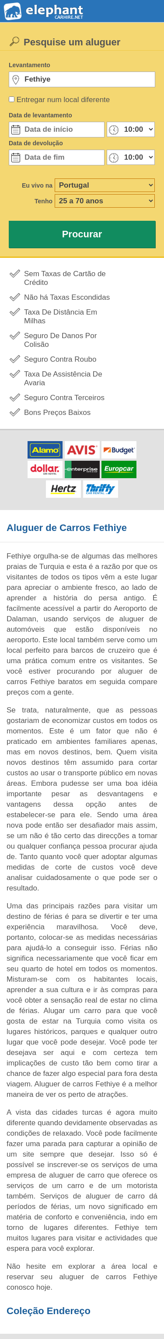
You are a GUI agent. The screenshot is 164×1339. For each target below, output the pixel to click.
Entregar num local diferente (63, 100)
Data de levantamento (40, 115)
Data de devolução (36, 143)
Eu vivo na (37, 185)
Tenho (43, 201)
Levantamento (29, 65)
